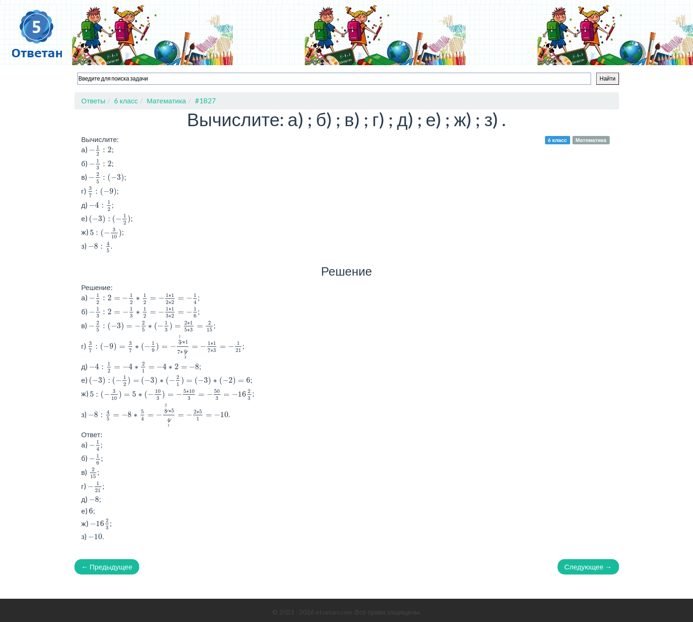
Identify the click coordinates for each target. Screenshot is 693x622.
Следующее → (588, 566)
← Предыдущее (107, 566)
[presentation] (100, 150)
